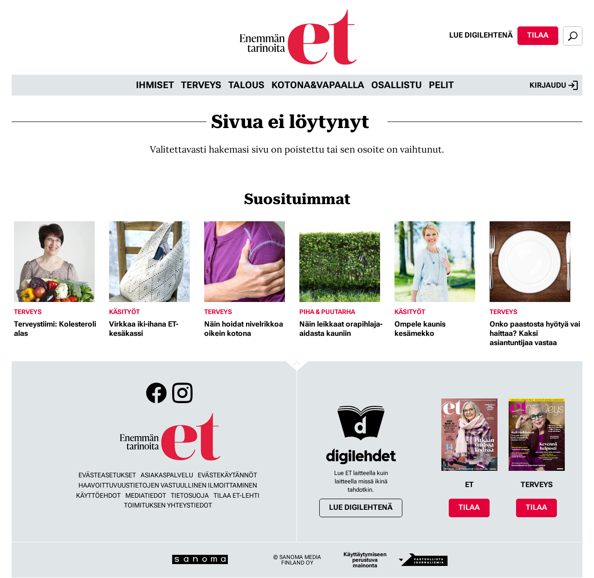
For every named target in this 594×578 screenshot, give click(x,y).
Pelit (441, 84)
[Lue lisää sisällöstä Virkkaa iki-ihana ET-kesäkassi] (154, 261)
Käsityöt (124, 311)
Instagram (182, 393)
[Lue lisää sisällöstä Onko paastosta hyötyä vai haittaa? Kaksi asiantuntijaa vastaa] (535, 261)
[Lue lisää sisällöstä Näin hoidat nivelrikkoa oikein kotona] (249, 261)
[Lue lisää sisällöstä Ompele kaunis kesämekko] (439, 261)
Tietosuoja (190, 495)
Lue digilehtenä (481, 35)
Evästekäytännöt (227, 475)
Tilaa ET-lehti (236, 495)
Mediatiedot (145, 495)
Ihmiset (155, 84)
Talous (246, 84)
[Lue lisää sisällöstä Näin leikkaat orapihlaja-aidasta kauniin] (344, 261)
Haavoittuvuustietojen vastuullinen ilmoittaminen (167, 485)
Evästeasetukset (107, 475)
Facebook (156, 393)
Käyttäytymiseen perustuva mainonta (365, 560)
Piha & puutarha (327, 311)
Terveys (201, 84)
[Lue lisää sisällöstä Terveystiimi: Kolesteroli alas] (59, 261)
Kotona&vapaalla (317, 84)
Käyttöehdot (98, 495)
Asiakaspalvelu (167, 475)
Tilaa (538, 35)
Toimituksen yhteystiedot (168, 505)
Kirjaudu (553, 85)
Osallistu (396, 84)
